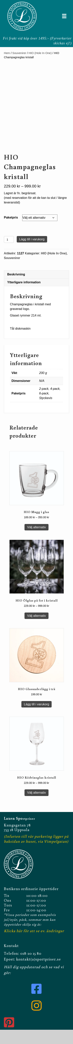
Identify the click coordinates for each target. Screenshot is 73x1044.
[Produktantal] (9, 254)
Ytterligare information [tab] (24, 297)
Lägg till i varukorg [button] (36, 719)
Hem (7, 53)
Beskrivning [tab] (16, 289)
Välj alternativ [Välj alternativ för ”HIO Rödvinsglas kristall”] (36, 807)
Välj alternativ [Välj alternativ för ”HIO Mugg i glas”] (36, 542)
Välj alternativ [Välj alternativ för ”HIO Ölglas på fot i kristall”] (36, 630)
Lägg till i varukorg (32, 254)
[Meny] (64, 16)
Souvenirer (19, 53)
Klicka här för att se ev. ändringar (34, 944)
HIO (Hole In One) (40, 53)
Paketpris (11, 232)
